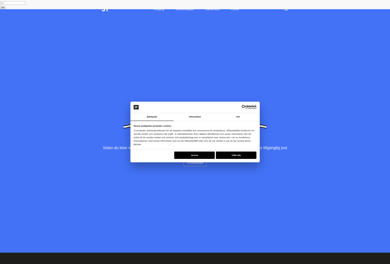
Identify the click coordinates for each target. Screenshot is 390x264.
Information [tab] (195, 116)
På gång (159, 9)
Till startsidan (195, 162)
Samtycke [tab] (152, 116)
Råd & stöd (212, 9)
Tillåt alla (236, 155)
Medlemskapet (185, 9)
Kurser (235, 9)
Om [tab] (238, 116)
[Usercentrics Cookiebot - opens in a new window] (243, 107)
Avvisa (194, 155)
